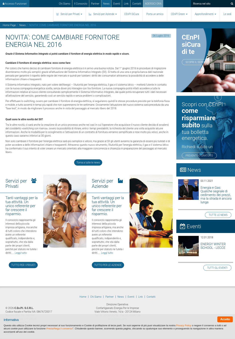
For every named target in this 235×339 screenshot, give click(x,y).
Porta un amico (155, 14)
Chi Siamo (64, 3)
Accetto (225, 319)
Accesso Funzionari (15, 3)
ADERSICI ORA (153, 3)
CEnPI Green (179, 14)
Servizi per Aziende (105, 14)
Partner (95, 3)
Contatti (136, 3)
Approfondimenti (205, 14)
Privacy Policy (183, 325)
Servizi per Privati (71, 14)
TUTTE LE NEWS (218, 214)
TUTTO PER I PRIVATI (23, 265)
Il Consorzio (80, 3)
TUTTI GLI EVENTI (217, 267)
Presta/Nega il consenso (59, 328)
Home (83, 296)
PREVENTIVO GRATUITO (199, 155)
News (106, 3)
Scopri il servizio (197, 62)
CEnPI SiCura (131, 14)
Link (126, 3)
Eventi (116, 3)
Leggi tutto (21, 252)
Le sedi (227, 14)
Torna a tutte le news (88, 162)
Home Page (9, 25)
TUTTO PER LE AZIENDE (108, 265)
